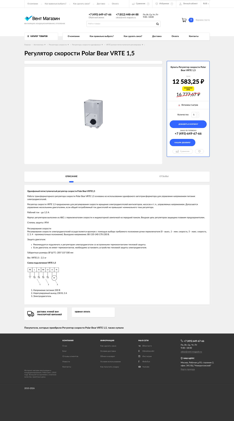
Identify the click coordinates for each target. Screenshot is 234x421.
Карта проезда (188, 369)
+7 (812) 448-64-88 (127, 14)
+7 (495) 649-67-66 (100, 14)
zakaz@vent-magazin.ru (126, 18)
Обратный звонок (96, 18)
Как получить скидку (109, 367)
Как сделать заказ (108, 346)
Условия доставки (108, 351)
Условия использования (110, 362)
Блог (64, 351)
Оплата (115, 4)
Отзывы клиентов (70, 356)
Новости (66, 362)
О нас (64, 346)
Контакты (193, 36)
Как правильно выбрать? (55, 4)
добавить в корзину (188, 124)
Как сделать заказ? (81, 4)
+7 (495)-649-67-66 (188, 133)
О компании (32, 4)
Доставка (101, 4)
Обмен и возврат (107, 356)
